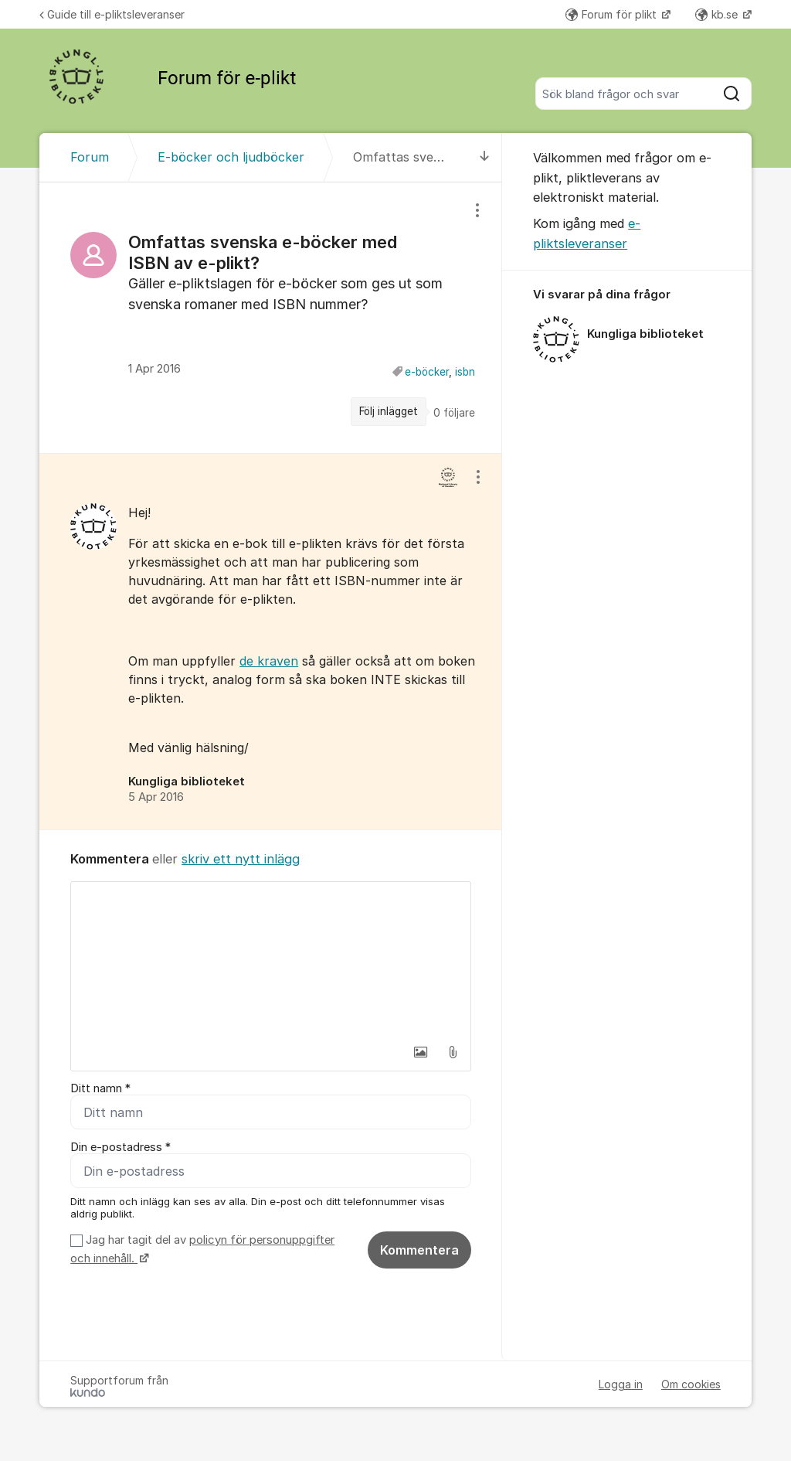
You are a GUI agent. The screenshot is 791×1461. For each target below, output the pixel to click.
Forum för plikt (612, 14)
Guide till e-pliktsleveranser (112, 14)
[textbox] (270, 959)
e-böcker (427, 372)
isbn (465, 372)
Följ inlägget (388, 411)
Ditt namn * (100, 1088)
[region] (270, 317)
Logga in (621, 1384)
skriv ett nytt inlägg (241, 859)
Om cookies (691, 1384)
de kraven (268, 661)
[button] (420, 1052)
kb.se (718, 14)
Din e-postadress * (120, 1147)
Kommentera (419, 1250)
